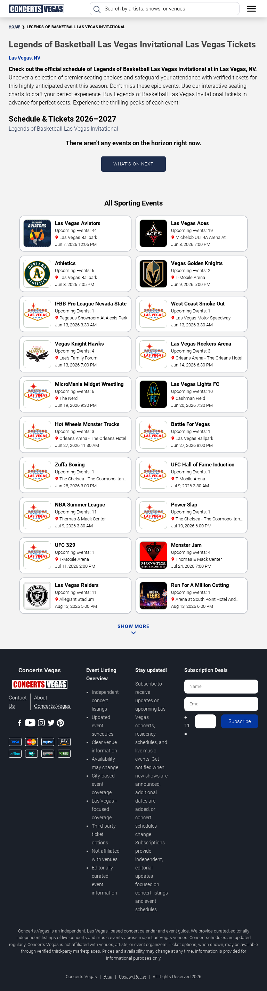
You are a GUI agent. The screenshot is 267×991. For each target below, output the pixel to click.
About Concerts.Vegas (52, 702)
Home (14, 27)
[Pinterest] (60, 724)
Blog (108, 976)
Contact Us (18, 702)
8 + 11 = (187, 721)
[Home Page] (36, 8)
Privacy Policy (132, 976)
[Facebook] (19, 724)
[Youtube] (30, 724)
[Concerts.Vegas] (39, 685)
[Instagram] (41, 724)
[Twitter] (51, 724)
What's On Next (133, 164)
